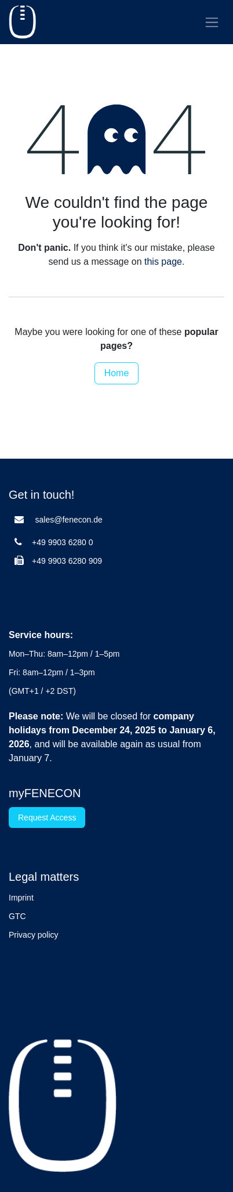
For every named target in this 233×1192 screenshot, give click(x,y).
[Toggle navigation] (211, 22)
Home (116, 373)
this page (163, 262)
